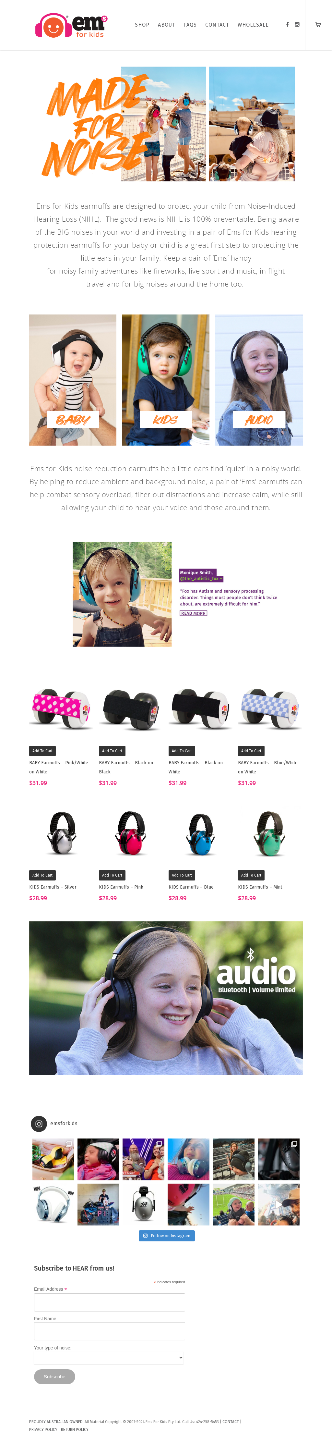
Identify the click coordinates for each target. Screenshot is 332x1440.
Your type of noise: (52, 1347)
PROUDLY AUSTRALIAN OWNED (56, 1422)
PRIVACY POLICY (43, 1429)
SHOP (142, 25)
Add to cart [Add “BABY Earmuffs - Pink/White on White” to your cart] (42, 751)
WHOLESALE (253, 25)
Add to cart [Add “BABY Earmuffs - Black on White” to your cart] (182, 751)
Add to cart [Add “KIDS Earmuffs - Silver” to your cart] (42, 875)
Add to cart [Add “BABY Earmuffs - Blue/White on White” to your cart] (251, 751)
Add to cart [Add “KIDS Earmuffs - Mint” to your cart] (251, 875)
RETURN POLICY (75, 1429)
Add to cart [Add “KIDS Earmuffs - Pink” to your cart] (112, 875)
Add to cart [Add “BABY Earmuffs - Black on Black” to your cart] (112, 751)
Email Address (50, 1289)
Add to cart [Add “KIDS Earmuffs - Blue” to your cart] (182, 875)
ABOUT (166, 25)
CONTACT (217, 25)
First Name (45, 1318)
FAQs (190, 25)
